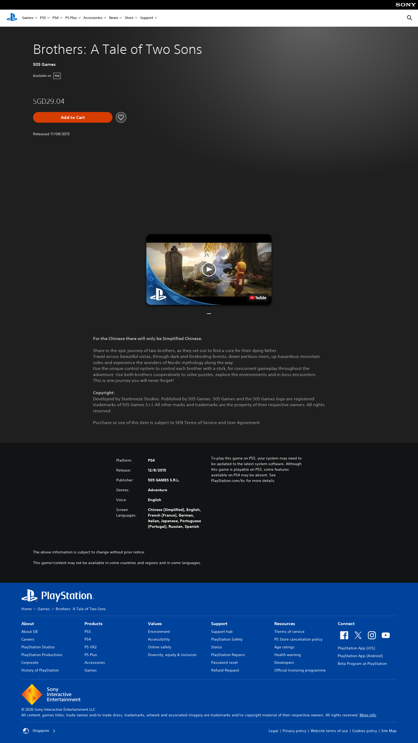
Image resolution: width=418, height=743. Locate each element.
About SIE (29, 631)
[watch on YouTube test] (257, 298)
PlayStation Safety (227, 639)
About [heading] (27, 623)
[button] (209, 269)
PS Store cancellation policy (298, 639)
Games (27, 18)
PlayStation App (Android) (360, 655)
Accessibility (159, 639)
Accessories (92, 18)
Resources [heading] (284, 623)
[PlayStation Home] (12, 18)
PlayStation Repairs (228, 654)
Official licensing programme (300, 670)
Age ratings (284, 647)
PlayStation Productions (41, 654)
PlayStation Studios (38, 647)
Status (216, 647)
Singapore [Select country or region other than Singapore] (39, 731)
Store (129, 18)
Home (26, 608)
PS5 (43, 18)
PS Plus (71, 18)
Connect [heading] (346, 623)
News (113, 18)
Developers (284, 662)
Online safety (159, 647)
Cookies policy (364, 730)
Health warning (287, 654)
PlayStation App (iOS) (356, 648)
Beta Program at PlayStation (362, 663)
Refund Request (225, 670)
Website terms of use (329, 730)
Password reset (224, 662)
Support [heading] (219, 623)
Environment (159, 631)
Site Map (389, 730)
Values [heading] (155, 623)
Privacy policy (294, 730)
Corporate (29, 662)
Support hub (222, 631)
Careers (27, 639)
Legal (273, 730)
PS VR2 (91, 647)
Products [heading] (94, 623)
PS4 (56, 18)
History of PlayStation (40, 670)
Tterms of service (289, 631)
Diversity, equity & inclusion (172, 654)
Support (146, 18)
